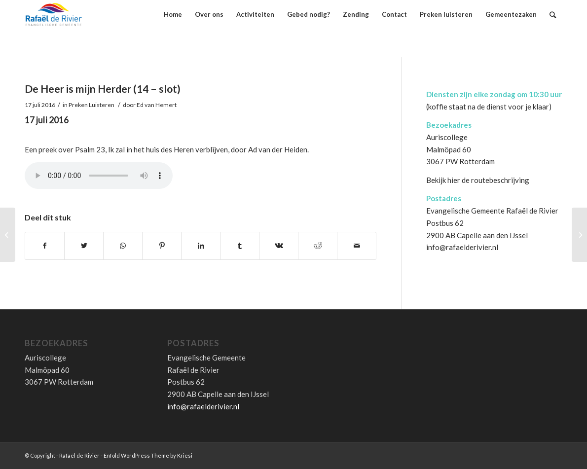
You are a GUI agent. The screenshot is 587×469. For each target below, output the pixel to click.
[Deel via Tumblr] (239, 245)
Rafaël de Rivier (79, 455)
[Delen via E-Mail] (356, 245)
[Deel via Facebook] (44, 245)
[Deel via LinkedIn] (201, 245)
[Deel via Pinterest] (162, 245)
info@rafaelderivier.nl (462, 247)
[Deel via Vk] (278, 245)
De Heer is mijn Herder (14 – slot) (103, 88)
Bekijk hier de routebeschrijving (477, 180)
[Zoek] (552, 14)
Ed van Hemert (157, 104)
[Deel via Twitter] (84, 245)
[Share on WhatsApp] (123, 245)
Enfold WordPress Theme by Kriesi (148, 455)
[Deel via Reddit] (317, 245)
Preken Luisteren (91, 104)
